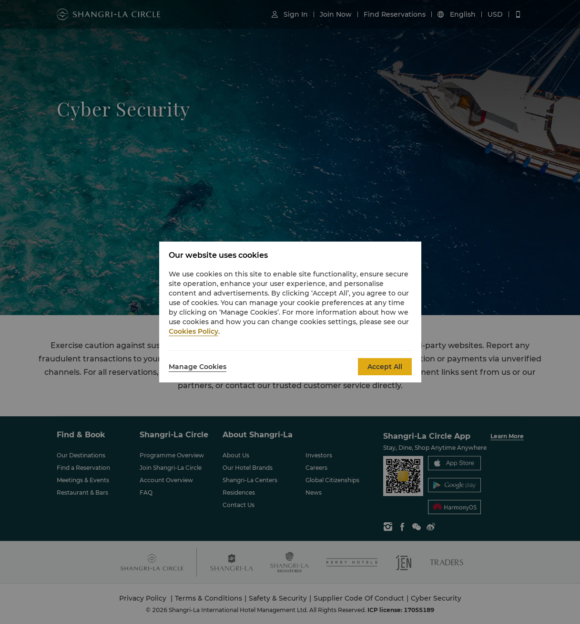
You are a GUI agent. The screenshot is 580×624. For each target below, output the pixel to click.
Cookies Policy (193, 331)
